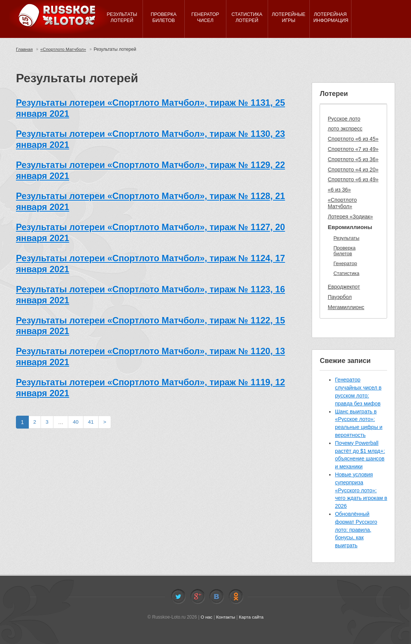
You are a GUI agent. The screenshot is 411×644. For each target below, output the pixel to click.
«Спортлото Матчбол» (64, 49)
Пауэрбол (339, 297)
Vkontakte (216, 596)
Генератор (345, 263)
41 (91, 421)
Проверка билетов (344, 251)
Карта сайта (251, 617)
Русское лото (344, 119)
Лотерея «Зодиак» (350, 217)
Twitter (178, 596)
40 (76, 421)
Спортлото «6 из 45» (353, 139)
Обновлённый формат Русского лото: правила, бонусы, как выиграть (356, 529)
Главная (24, 49)
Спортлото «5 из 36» (353, 159)
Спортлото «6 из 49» (353, 179)
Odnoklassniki (235, 596)
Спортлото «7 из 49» (353, 149)
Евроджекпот (344, 287)
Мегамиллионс (346, 307)
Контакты (225, 617)
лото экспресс (345, 129)
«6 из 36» (339, 190)
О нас (206, 617)
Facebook (197, 596)
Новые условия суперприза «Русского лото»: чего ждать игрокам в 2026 (361, 490)
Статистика (346, 273)
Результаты (346, 238)
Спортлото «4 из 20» (353, 169)
